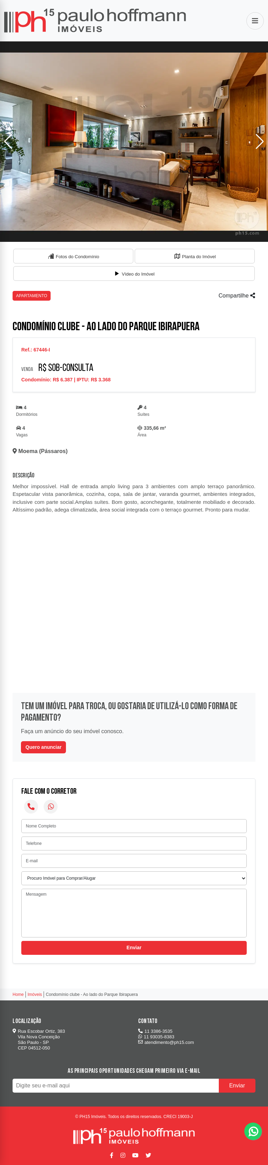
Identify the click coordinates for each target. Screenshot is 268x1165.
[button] (260, 141)
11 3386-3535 (155, 1031)
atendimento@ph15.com (166, 1042)
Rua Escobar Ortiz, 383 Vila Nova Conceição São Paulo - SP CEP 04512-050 (39, 1040)
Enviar (134, 947)
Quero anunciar (43, 747)
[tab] (73, 256)
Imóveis (35, 994)
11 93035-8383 (156, 1036)
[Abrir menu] (255, 21)
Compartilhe (236, 296)
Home (18, 994)
